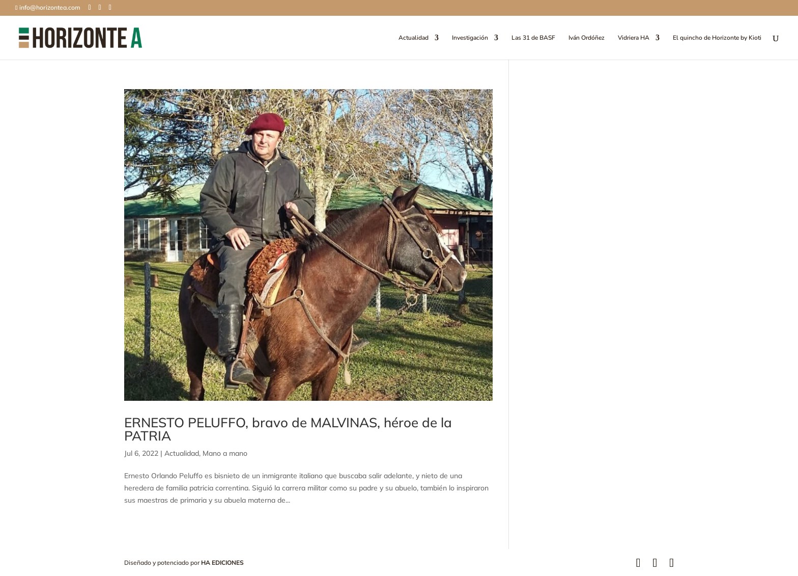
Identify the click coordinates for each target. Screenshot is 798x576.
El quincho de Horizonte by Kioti (717, 38)
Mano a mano (225, 453)
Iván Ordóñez (586, 38)
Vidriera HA (633, 38)
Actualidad (413, 38)
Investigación (470, 38)
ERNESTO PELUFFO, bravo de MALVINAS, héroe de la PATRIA (288, 429)
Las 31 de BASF (533, 38)
